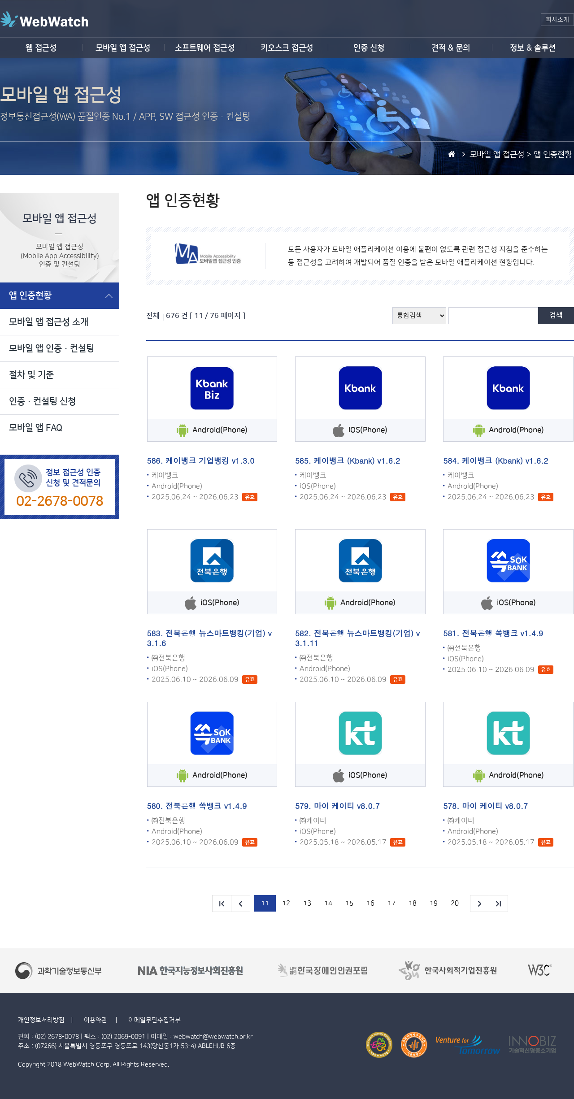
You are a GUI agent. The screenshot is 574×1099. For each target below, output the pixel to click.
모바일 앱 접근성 (123, 47)
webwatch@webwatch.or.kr (213, 1036)
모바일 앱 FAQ (35, 428)
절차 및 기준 (31, 375)
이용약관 (96, 1020)
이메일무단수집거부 (154, 1020)
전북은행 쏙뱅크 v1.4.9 (502, 633)
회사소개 (557, 19)
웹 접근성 (41, 47)
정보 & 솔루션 (533, 47)
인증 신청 (368, 47)
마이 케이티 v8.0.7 (347, 805)
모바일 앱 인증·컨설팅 (51, 348)
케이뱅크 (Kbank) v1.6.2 (357, 460)
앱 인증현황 (30, 295)
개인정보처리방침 (41, 1020)
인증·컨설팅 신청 (42, 401)
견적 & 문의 (450, 47)
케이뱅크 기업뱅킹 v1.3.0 (209, 460)
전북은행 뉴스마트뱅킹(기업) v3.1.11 (357, 638)
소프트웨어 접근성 (205, 47)
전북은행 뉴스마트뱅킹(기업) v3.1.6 (209, 638)
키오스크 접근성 (287, 47)
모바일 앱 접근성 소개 (48, 322)
